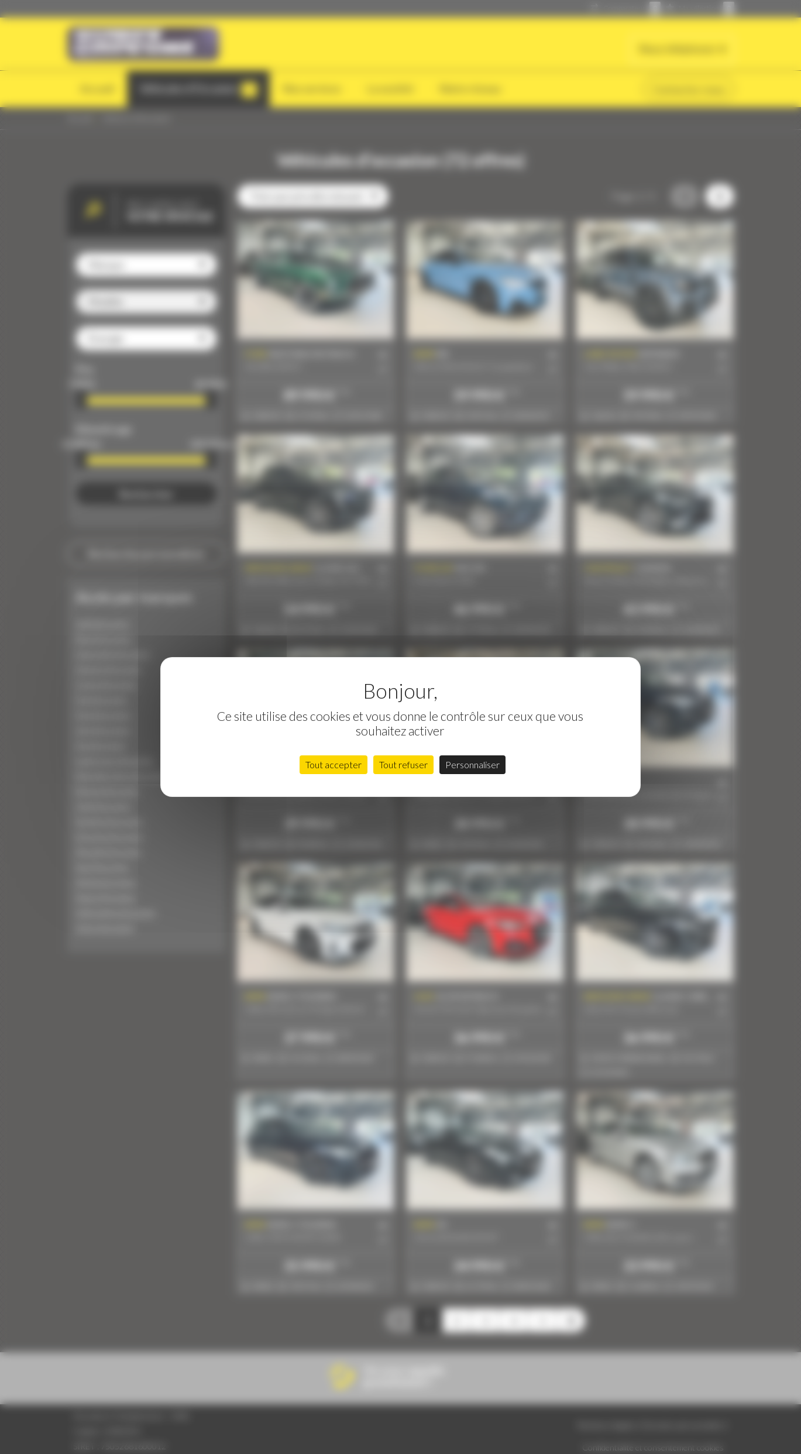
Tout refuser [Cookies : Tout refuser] (403, 764)
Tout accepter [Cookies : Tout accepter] (333, 764)
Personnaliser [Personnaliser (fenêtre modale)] (472, 764)
